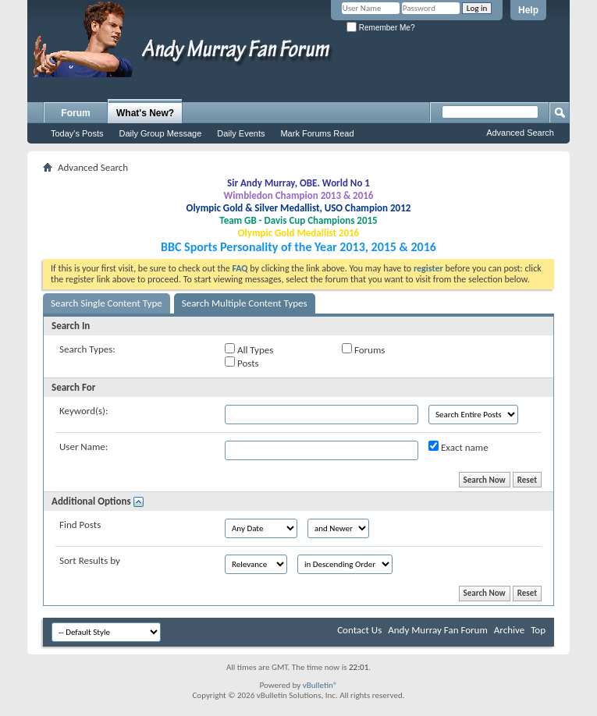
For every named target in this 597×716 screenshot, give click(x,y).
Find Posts (80, 524)
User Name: (83, 446)
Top (538, 630)
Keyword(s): (83, 410)
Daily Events (241, 133)
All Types (249, 349)
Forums (363, 349)
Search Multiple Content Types (244, 303)
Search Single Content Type (106, 303)
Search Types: (87, 349)
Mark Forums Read (317, 133)
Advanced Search (520, 132)
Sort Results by (89, 560)
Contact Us (359, 630)
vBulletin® (320, 685)
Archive (509, 630)
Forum (75, 113)
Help (528, 10)
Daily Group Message (160, 133)
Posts (242, 362)
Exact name (458, 447)
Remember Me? (380, 27)
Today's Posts (77, 133)
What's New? (145, 113)
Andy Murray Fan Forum (438, 630)
